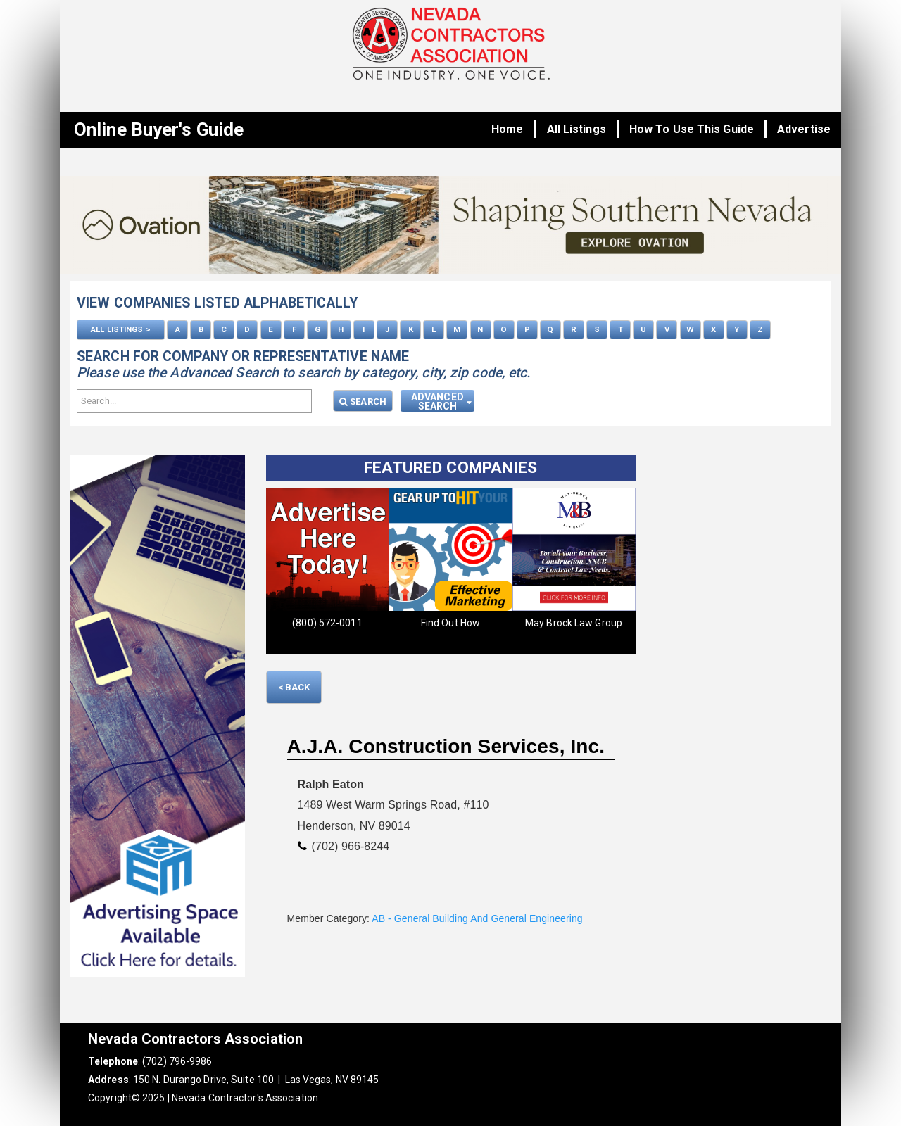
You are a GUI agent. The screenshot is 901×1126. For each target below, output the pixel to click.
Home (507, 129)
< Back (294, 687)
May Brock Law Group (573, 622)
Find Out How (450, 622)
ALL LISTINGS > (120, 329)
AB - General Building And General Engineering (477, 918)
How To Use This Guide (691, 129)
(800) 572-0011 (327, 622)
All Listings (576, 129)
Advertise (804, 129)
